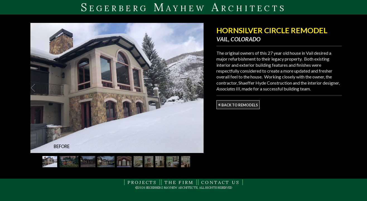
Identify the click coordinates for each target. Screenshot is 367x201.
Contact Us (220, 182)
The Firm (179, 182)
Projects (142, 182)
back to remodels (238, 104)
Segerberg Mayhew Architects (183, 7)
